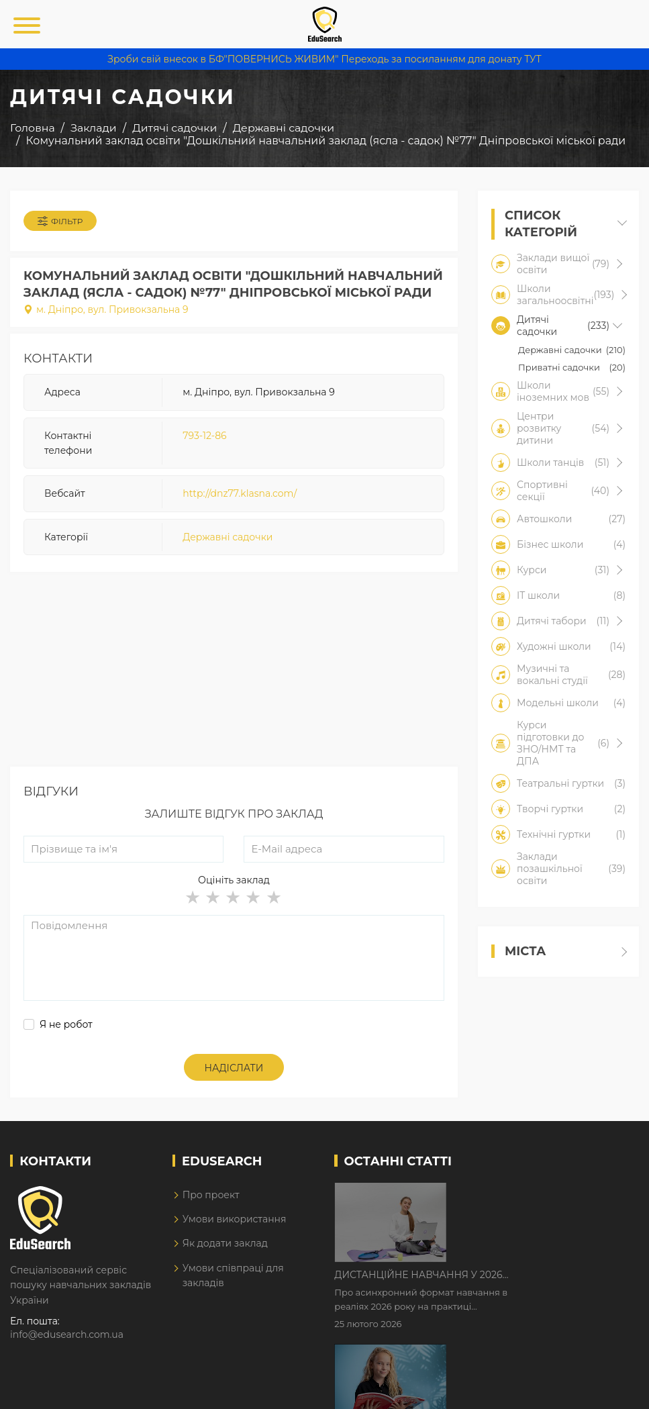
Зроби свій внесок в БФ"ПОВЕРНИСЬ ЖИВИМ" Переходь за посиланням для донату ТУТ (324, 59)
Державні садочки (227, 537)
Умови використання (235, 1219)
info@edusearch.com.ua (66, 1334)
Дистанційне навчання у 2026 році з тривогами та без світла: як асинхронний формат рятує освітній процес (537, 1194)
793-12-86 (204, 436)
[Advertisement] (234, 673)
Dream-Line (611, 1389)
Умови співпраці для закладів (233, 1275)
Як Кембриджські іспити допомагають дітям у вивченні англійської (538, 1278)
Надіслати (234, 1068)
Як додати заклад (225, 1243)
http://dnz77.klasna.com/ (240, 493)
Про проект (211, 1195)
